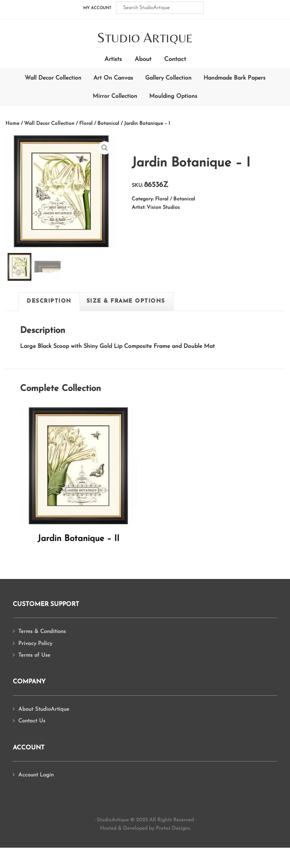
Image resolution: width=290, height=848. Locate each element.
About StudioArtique (43, 709)
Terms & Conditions (42, 631)
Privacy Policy (35, 643)
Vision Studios (163, 207)
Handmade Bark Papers (235, 78)
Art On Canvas (113, 78)
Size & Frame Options (125, 301)
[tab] (49, 301)
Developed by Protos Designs (156, 828)
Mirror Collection (115, 96)
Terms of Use (34, 655)
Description (49, 301)
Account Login (36, 775)
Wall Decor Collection (53, 78)
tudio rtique (145, 38)
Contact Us (31, 721)
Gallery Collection (168, 78)
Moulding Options (173, 96)
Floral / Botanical (99, 123)
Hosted (108, 828)
